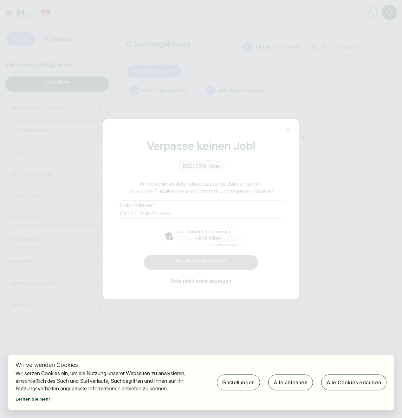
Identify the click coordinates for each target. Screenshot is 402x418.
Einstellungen (238, 382)
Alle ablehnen (291, 382)
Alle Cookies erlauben (354, 382)
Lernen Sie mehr (33, 398)
